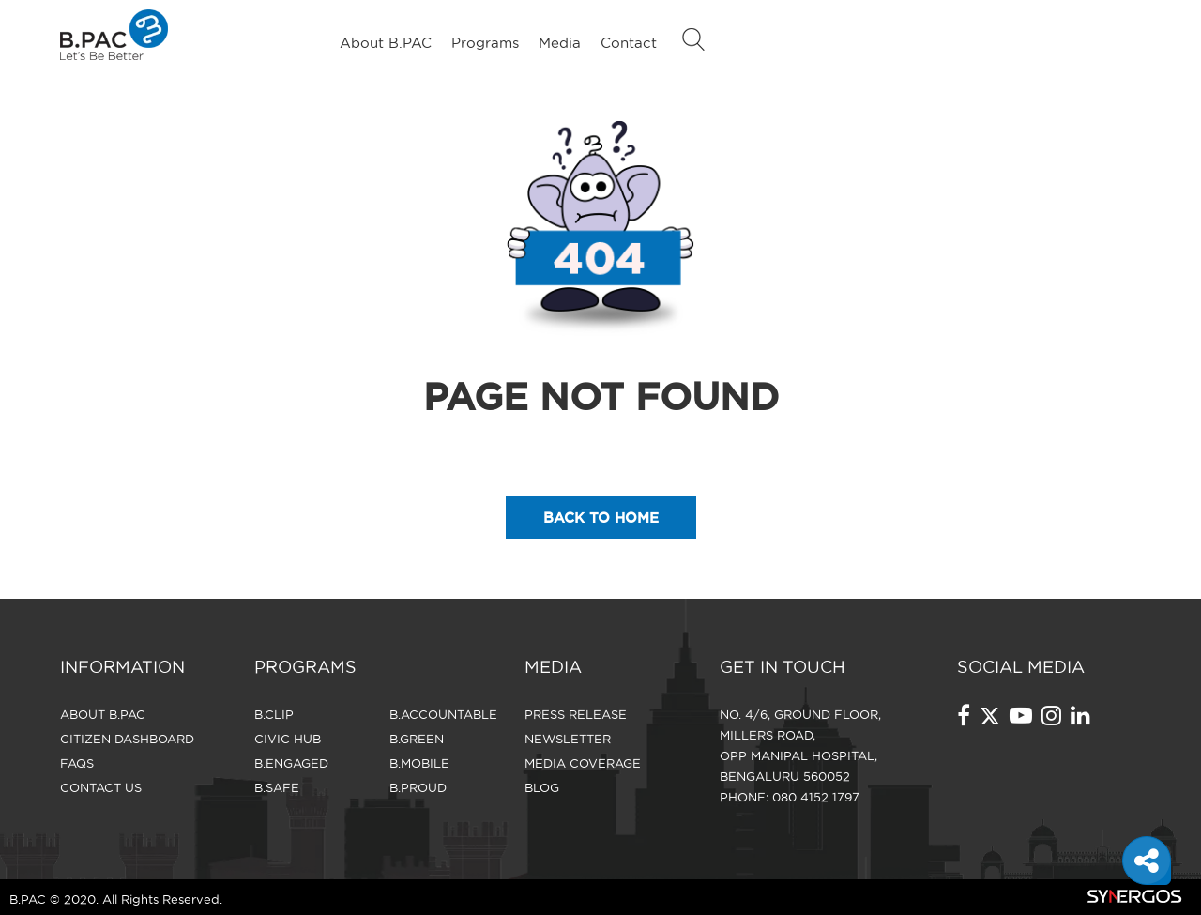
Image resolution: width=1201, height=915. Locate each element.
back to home (601, 518)
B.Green (416, 738)
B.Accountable (443, 714)
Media (560, 43)
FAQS (77, 763)
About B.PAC (386, 43)
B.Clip (274, 714)
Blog (541, 787)
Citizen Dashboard (127, 738)
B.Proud (418, 787)
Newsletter (567, 738)
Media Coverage (582, 763)
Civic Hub (287, 738)
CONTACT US (101, 787)
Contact (628, 43)
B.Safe (276, 787)
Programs (485, 43)
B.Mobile (419, 763)
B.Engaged (291, 763)
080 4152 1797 (815, 796)
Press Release (575, 714)
